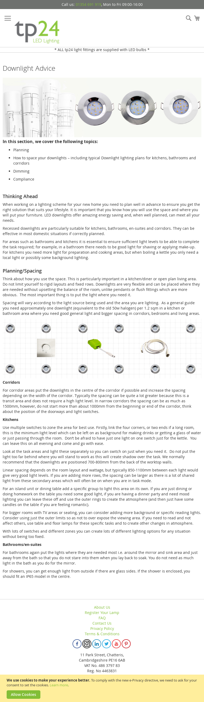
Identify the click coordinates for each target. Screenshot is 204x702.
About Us (102, 607)
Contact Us (102, 623)
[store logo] (37, 28)
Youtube (116, 643)
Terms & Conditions (102, 633)
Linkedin (96, 643)
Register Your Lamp (102, 612)
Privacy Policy (102, 628)
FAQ (102, 617)
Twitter (106, 643)
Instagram (86, 643)
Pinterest (126, 643)
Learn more (59, 685)
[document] (103, 688)
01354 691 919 (88, 4)
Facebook (77, 643)
